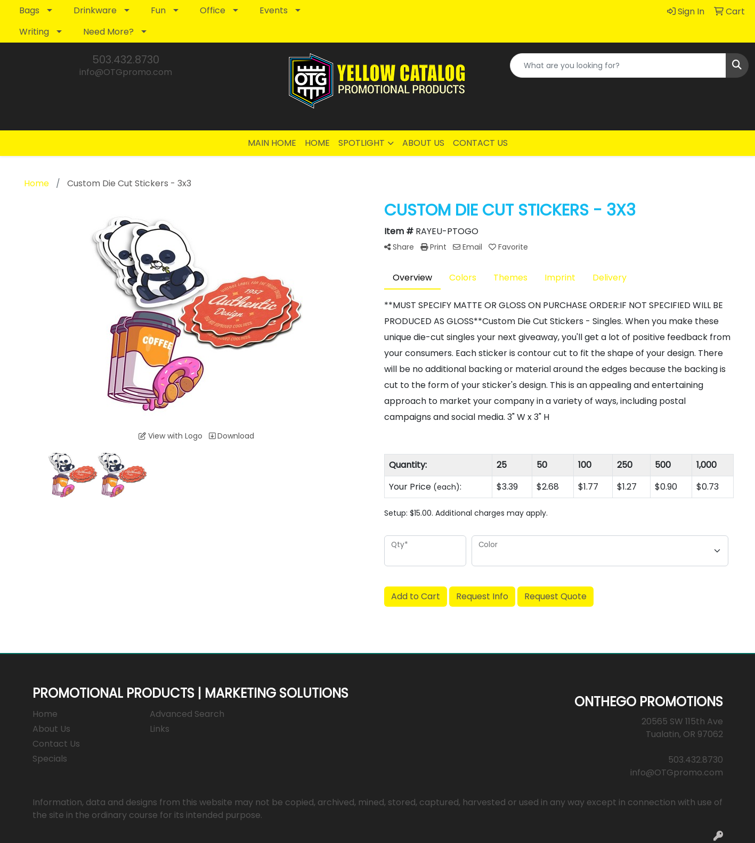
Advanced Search (187, 714)
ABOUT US (423, 143)
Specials (50, 759)
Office (212, 10)
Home (45, 714)
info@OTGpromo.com (125, 72)
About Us (51, 729)
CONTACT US (480, 143)
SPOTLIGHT (361, 143)
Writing (34, 32)
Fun (158, 10)
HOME (317, 143)
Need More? (108, 32)
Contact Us (56, 744)
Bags (29, 10)
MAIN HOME (272, 143)
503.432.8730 (125, 59)
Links (159, 729)
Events (273, 10)
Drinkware (95, 10)
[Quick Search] (618, 65)
